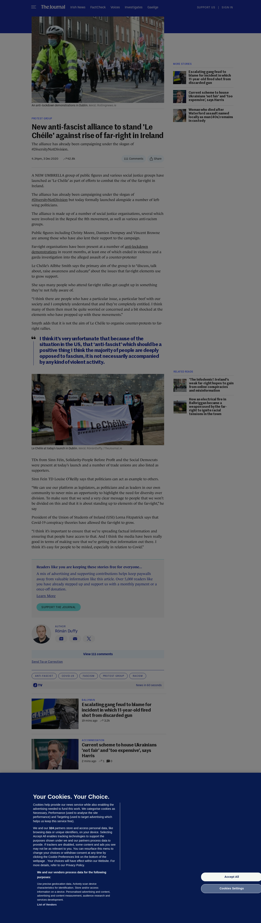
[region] (130, 848)
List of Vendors (47, 904)
